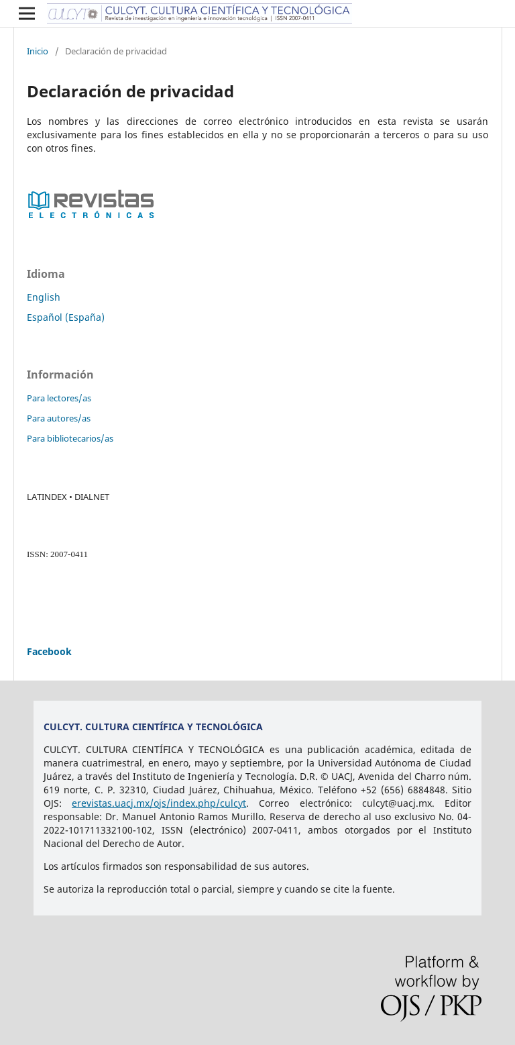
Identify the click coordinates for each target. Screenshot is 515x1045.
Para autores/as (59, 418)
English (43, 297)
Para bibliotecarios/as (70, 438)
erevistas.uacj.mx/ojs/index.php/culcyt (159, 803)
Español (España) (66, 317)
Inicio (37, 51)
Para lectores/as (59, 398)
